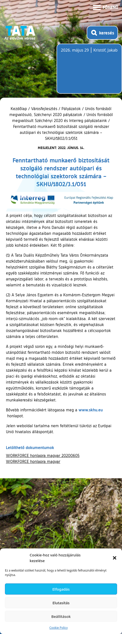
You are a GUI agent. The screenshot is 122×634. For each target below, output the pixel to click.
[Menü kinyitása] (105, 7)
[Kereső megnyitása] (102, 33)
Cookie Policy (58, 628)
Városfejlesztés (44, 108)
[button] (114, 557)
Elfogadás (61, 589)
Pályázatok (71, 108)
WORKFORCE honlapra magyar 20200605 (43, 455)
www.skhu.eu (91, 409)
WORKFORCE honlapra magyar (33, 461)
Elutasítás (60, 602)
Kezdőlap (19, 108)
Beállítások (61, 616)
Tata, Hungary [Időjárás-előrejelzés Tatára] (88, 71)
